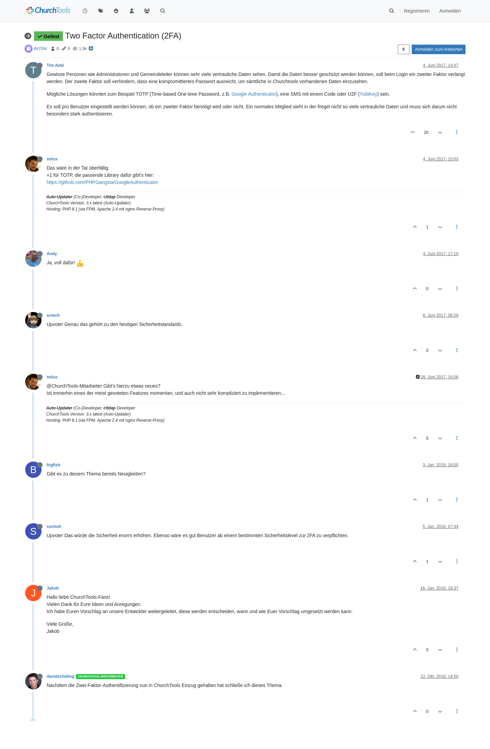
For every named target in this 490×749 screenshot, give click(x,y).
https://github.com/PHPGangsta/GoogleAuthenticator (102, 182)
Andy (52, 253)
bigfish (53, 465)
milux (52, 159)
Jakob (53, 588)
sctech (53, 315)
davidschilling (61, 676)
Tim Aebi (55, 65)
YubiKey (368, 94)
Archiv (40, 48)
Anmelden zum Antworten (438, 49)
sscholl (54, 526)
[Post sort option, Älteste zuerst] (403, 49)
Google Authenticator (253, 94)
